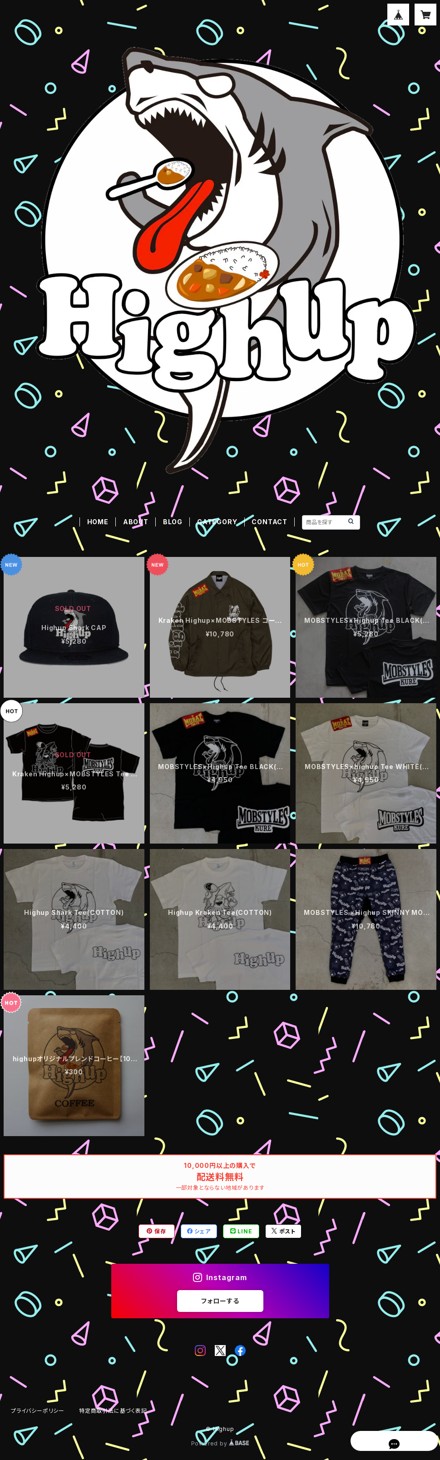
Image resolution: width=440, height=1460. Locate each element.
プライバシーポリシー (37, 1410)
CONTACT (269, 522)
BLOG (173, 522)
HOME (98, 522)
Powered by (220, 1443)
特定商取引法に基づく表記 (113, 1410)
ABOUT (135, 522)
